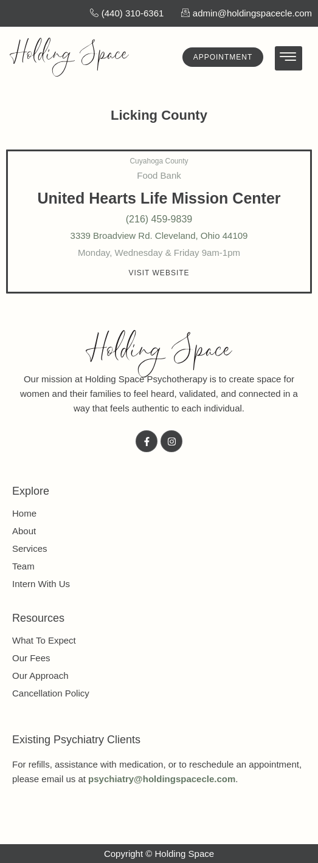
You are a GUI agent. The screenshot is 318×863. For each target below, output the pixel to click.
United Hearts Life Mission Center (158, 198)
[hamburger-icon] (288, 58)
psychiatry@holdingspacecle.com (161, 779)
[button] (158, 273)
